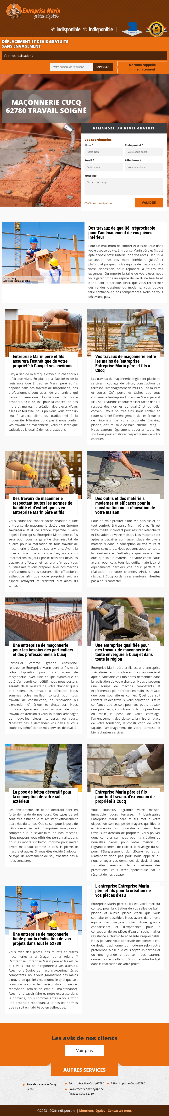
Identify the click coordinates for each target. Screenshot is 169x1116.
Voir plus (84, 1050)
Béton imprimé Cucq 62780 (128, 1083)
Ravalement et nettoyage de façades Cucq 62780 (86, 1091)
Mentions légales (92, 1110)
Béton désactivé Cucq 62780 (86, 1083)
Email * (89, 160)
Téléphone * (133, 160)
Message (90, 175)
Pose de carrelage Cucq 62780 (41, 1086)
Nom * (88, 145)
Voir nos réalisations (18, 56)
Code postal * (134, 145)
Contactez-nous (120, 1110)
